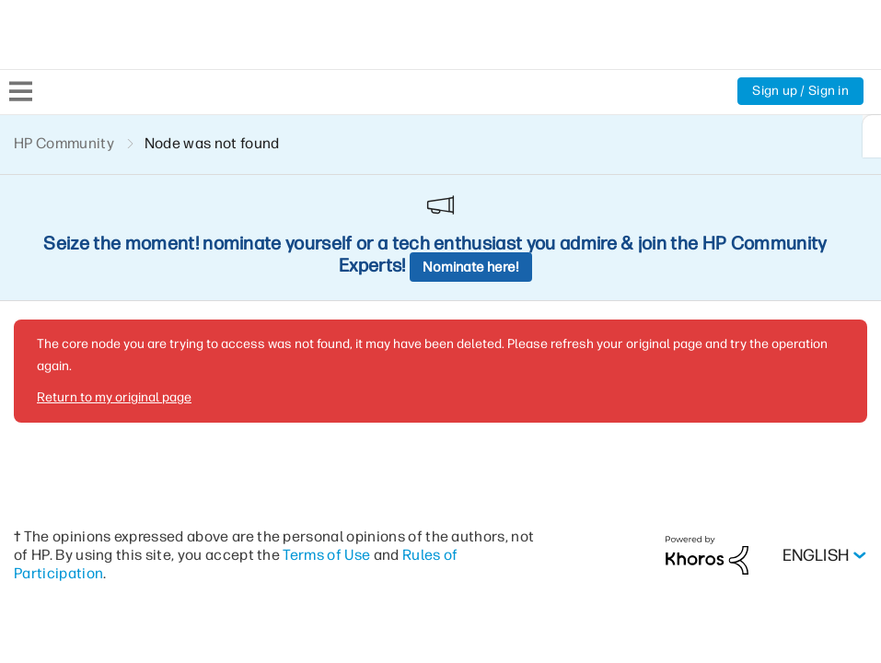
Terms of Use (326, 427)
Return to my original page (114, 270)
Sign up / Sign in (800, 91)
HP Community (64, 143)
